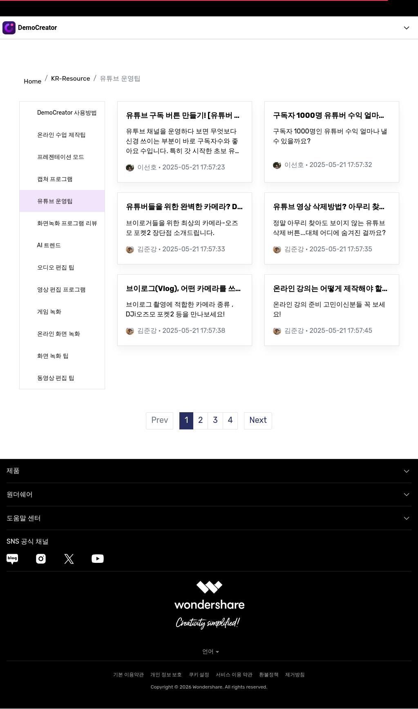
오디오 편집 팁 (55, 267)
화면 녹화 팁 (52, 355)
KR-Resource (71, 78)
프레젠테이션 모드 (60, 157)
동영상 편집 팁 (55, 378)
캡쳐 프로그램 (54, 179)
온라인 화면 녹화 (58, 333)
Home (32, 81)
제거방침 (295, 675)
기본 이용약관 (128, 675)
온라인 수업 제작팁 (61, 134)
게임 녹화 (49, 311)
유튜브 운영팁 (54, 201)
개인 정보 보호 (166, 675)
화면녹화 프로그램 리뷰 (66, 223)
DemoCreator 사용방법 (66, 112)
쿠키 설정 (199, 675)
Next (259, 421)
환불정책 (269, 675)
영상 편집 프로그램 (61, 289)
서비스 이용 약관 (234, 675)
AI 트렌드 (48, 245)
